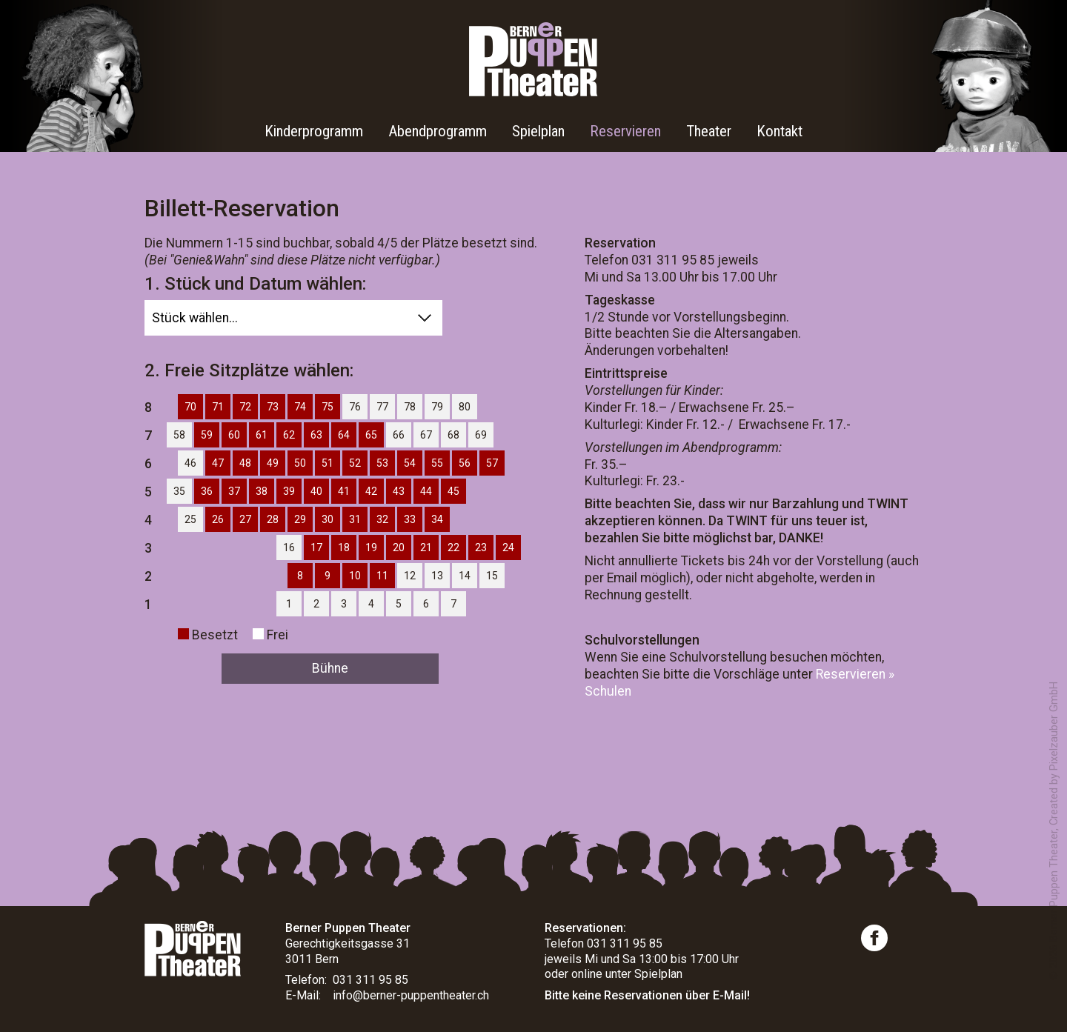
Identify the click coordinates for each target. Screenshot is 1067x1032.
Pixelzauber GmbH (1054, 726)
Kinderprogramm (314, 131)
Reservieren (625, 131)
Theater (708, 131)
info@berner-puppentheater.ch (411, 995)
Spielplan (538, 131)
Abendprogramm (437, 131)
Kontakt (779, 131)
